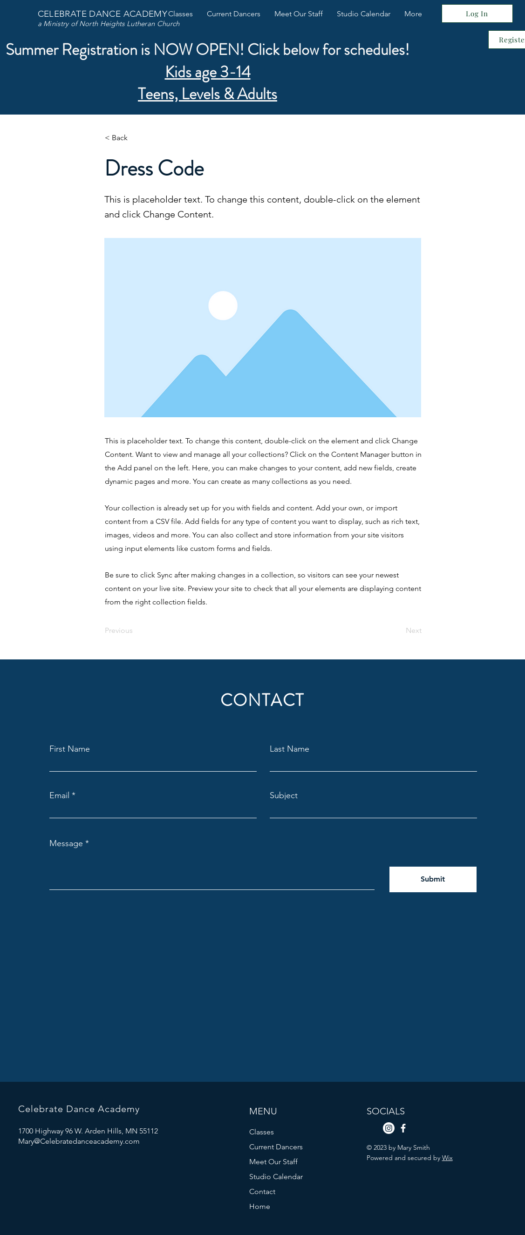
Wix (447, 1158)
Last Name (289, 749)
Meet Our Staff (273, 1161)
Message (66, 843)
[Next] (398, 630)
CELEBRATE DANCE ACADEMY (103, 13)
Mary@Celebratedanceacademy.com (79, 1141)
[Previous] (135, 630)
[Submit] (433, 879)
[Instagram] (389, 1128)
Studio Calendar (276, 1176)
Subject (284, 795)
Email (59, 795)
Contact (262, 1191)
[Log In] (477, 13)
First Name (69, 749)
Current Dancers (276, 1146)
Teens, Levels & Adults (207, 93)
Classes (261, 1131)
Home (259, 1206)
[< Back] (135, 138)
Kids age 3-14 (208, 72)
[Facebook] (403, 1128)
